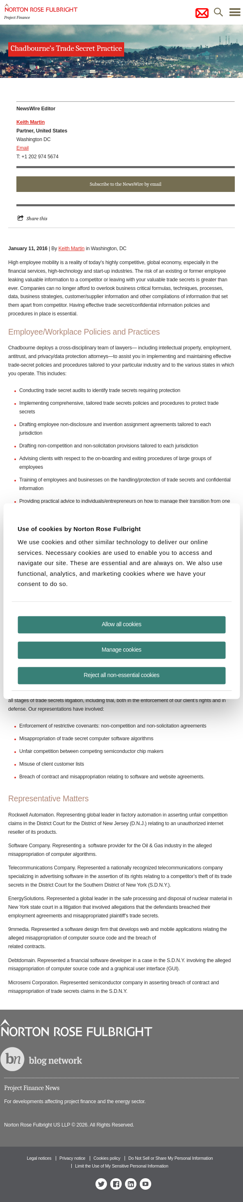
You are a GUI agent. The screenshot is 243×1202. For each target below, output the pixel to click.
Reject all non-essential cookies (121, 674)
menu (235, 14)
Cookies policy (106, 1158)
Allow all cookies (121, 623)
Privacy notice (72, 1158)
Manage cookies (121, 649)
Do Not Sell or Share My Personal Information (170, 1158)
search (218, 14)
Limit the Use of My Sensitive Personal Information (121, 1165)
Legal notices (39, 1158)
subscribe (202, 13)
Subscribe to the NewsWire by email (125, 184)
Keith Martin (72, 248)
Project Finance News (31, 1088)
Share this (37, 218)
